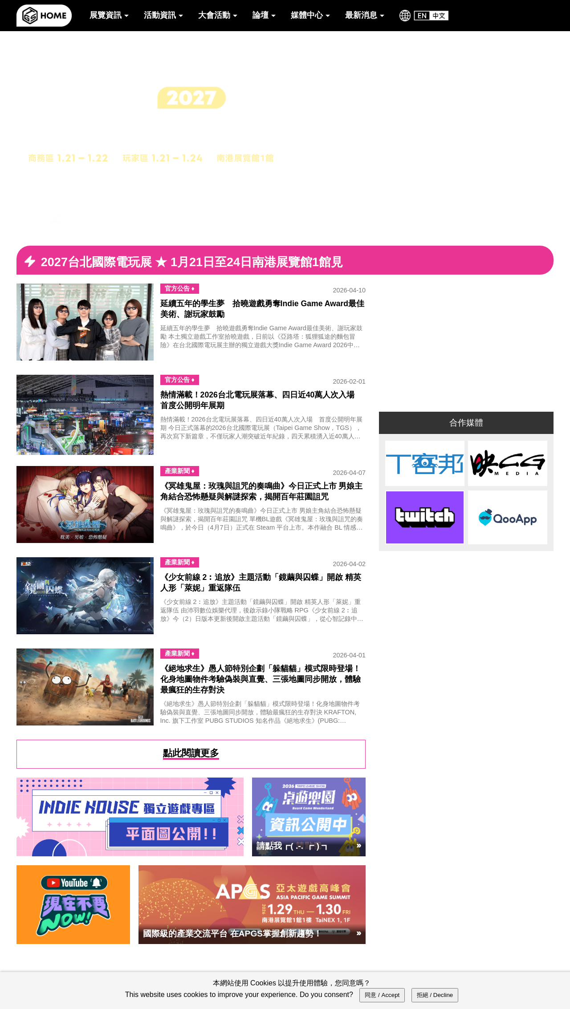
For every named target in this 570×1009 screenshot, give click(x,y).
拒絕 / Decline (435, 995)
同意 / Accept (382, 995)
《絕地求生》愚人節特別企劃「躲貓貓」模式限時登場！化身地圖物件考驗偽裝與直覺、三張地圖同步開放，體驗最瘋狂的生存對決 (260, 679)
